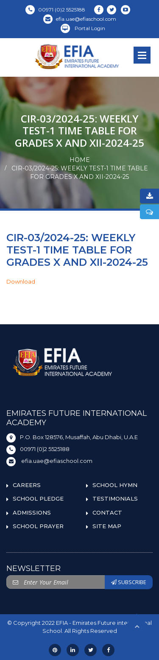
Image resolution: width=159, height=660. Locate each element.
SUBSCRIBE (128, 582)
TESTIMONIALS (115, 498)
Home (80, 160)
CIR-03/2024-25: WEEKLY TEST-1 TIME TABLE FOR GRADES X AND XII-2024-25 (79, 172)
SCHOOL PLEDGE (38, 498)
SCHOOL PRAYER (38, 526)
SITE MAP (106, 526)
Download (20, 281)
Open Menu (142, 55)
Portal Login (83, 28)
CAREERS (27, 485)
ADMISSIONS (32, 512)
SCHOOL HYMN (114, 485)
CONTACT (107, 512)
